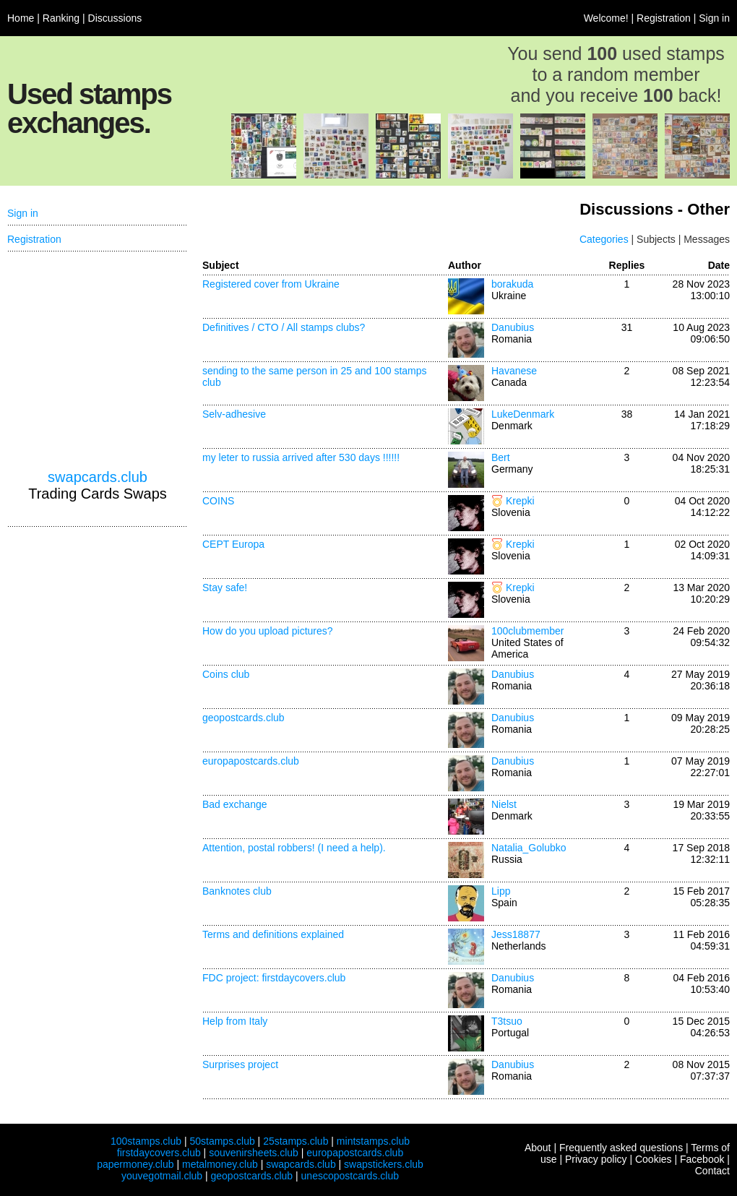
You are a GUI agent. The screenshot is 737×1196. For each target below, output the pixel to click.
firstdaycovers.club (159, 1152)
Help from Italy (234, 1021)
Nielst (504, 804)
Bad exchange (234, 804)
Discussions (115, 18)
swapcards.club (97, 477)
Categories (604, 239)
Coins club (225, 674)
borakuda (512, 284)
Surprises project (240, 1064)
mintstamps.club (373, 1141)
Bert (500, 457)
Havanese (514, 371)
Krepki (520, 501)
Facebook (702, 1159)
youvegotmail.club (161, 1176)
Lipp (500, 891)
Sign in (714, 18)
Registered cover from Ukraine (271, 284)
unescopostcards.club (350, 1176)
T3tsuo (506, 1021)
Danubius (512, 327)
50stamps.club (221, 1141)
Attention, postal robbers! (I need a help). (294, 847)
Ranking (61, 18)
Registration (664, 18)
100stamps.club (146, 1141)
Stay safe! (224, 587)
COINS (218, 501)
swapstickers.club (383, 1164)
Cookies (653, 1159)
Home (20, 18)
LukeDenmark (522, 414)
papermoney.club (135, 1164)
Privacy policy (596, 1159)
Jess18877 (515, 934)
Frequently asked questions (621, 1147)
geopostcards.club (243, 717)
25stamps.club (295, 1141)
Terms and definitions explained (273, 934)
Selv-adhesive (234, 414)
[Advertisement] (97, 360)
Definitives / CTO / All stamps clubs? (283, 327)
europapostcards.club (250, 761)
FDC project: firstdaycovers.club (273, 978)
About (538, 1147)
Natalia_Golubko (528, 847)
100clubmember (527, 631)
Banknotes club (237, 891)
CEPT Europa (233, 544)
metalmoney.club (220, 1164)
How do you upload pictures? (267, 631)
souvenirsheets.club (253, 1152)
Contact (712, 1170)
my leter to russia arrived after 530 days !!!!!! (301, 457)
